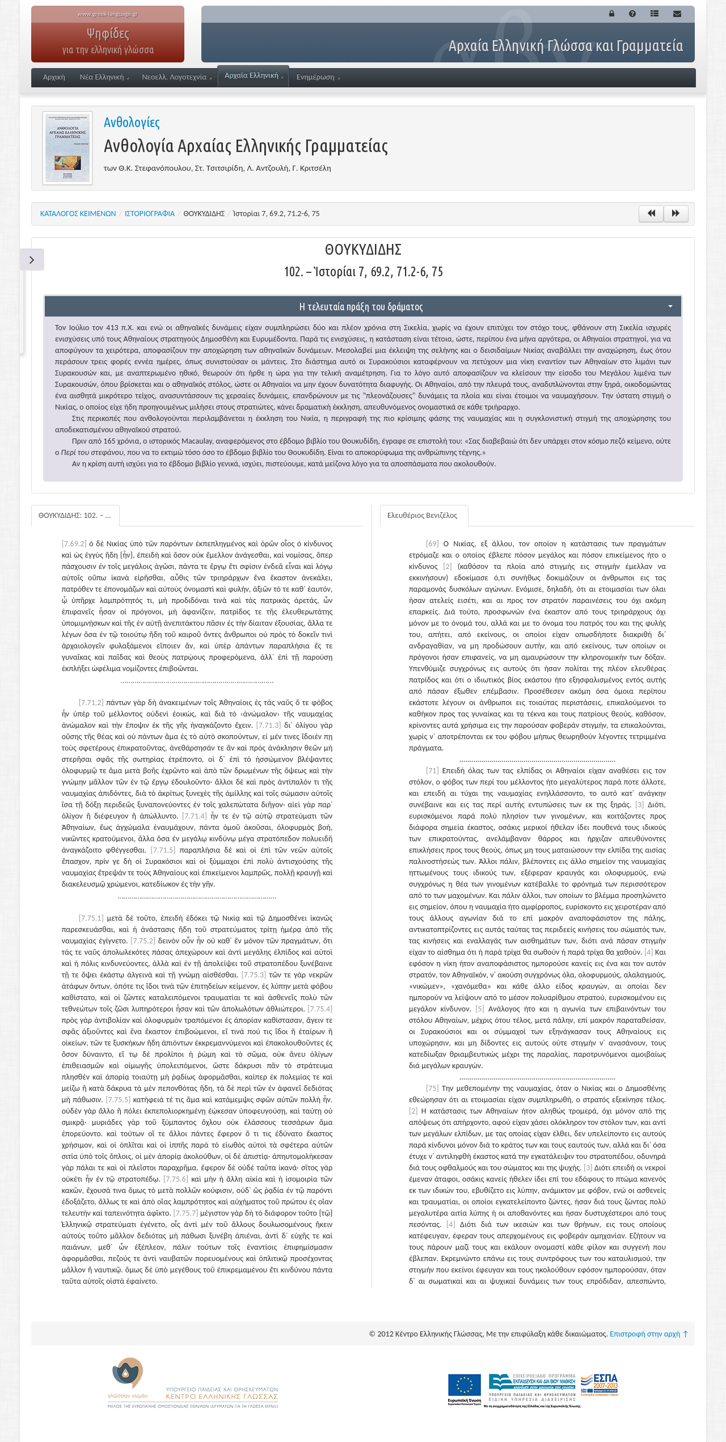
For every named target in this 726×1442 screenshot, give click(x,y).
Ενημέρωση (318, 77)
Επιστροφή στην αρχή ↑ (649, 1334)
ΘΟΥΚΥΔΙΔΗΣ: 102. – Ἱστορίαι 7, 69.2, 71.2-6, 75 (79, 515)
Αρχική (54, 77)
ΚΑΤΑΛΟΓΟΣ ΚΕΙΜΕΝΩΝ (78, 213)
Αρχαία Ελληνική (254, 75)
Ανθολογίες (132, 122)
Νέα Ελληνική (104, 77)
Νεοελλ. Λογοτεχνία (177, 77)
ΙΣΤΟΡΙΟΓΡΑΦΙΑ (150, 213)
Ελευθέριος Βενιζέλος (422, 515)
